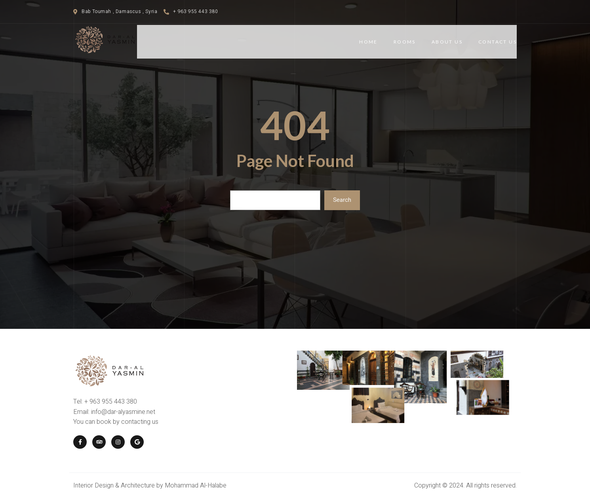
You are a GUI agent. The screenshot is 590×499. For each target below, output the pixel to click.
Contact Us (497, 42)
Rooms (405, 42)
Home (368, 42)
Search (342, 199)
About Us (447, 42)
